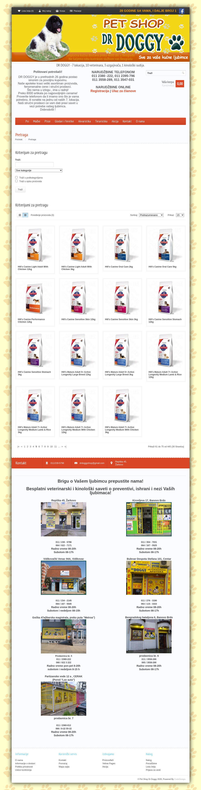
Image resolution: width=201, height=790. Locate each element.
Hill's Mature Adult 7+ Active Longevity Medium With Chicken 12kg (78, 430)
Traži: (18, 160)
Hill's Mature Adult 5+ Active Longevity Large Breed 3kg (119, 373)
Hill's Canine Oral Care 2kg (119, 266)
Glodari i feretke (64, 121)
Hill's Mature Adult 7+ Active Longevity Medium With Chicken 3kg (122, 430)
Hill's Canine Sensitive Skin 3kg (121, 319)
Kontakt (127, 121)
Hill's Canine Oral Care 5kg (162, 266)
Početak (19, 139)
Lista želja (151, 766)
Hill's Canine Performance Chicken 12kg (31, 320)
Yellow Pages (108, 763)
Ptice (47, 121)
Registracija (99, 91)
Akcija (115, 121)
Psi (27, 121)
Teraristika (101, 121)
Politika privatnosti (24, 766)
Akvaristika (84, 121)
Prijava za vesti (153, 770)
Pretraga (32, 139)
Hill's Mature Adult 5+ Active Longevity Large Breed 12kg (76, 373)
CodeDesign (179, 779)
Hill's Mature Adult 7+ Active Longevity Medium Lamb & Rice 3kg (34, 430)
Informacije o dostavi (25, 763)
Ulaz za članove (124, 91)
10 (51, 446)
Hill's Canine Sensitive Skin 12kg (79, 319)
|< (18, 446)
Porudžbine (151, 763)
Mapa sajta (64, 766)
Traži (20, 189)
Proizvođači (108, 760)
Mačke (36, 121)
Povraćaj (63, 763)
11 (55, 446)
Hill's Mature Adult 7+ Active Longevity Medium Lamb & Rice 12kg (165, 374)
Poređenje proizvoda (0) (42, 215)
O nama (140, 121)
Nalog (149, 760)
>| (65, 446)
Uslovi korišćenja (23, 770)
